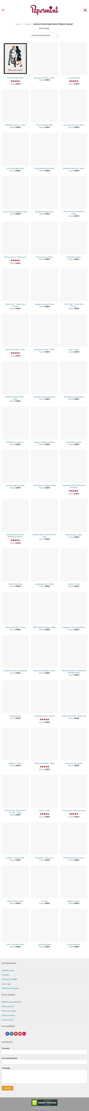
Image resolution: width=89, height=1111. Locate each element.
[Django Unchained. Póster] (44, 285)
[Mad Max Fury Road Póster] (73, 377)
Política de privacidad (10, 988)
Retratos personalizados (11, 1002)
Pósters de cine (8, 1006)
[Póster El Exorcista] (15, 564)
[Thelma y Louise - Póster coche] (15, 237)
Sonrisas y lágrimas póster (15, 485)
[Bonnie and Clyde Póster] (44, 192)
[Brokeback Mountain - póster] (73, 149)
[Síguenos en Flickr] (24, 1034)
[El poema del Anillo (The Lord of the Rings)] (73, 466)
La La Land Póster (74, 78)
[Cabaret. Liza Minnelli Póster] (44, 423)
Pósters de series (8, 1015)
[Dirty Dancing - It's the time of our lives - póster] (15, 791)
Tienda (27, 24)
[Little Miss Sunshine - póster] (15, 106)
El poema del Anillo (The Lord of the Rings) (73, 486)
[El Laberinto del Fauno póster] (73, 838)
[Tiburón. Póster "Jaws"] (15, 882)
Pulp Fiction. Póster (74, 257)
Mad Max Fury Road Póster (74, 397)
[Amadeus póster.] (15, 696)
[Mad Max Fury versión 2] (15, 423)
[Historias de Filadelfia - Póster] (44, 651)
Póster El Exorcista (15, 584)
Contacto (5, 975)
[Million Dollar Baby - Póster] (44, 744)
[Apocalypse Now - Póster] (44, 564)
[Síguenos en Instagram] (11, 1034)
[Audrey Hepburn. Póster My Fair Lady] (44, 515)
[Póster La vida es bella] (15, 58)
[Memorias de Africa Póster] (44, 149)
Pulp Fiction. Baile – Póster (15, 349)
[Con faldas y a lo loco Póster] (44, 696)
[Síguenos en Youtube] (20, 1034)
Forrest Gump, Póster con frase (74, 810)
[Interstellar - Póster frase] (44, 838)
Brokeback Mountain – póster (73, 168)
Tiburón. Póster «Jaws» (15, 901)
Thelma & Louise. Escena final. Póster (73, 212)
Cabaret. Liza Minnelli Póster (44, 442)
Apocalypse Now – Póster (44, 584)
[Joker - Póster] (73, 330)
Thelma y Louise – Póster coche (15, 257)
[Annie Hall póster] (44, 925)
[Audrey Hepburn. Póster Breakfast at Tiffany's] (15, 515)
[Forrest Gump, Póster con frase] (73, 791)
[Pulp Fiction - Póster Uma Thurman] (73, 285)
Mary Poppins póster (73, 442)
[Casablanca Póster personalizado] (15, 651)
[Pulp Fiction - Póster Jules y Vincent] (15, 285)
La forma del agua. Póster (15, 168)
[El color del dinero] (73, 925)
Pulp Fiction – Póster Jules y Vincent (15, 305)
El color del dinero (73, 944)
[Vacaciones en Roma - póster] (44, 58)
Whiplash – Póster (15, 763)
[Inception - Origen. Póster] (15, 838)
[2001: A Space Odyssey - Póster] (44, 608)
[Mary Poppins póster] (73, 423)
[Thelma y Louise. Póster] (44, 237)
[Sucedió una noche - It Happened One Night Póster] (73, 651)
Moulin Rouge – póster (74, 535)
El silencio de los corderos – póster (15, 398)
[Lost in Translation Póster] (15, 925)
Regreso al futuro (74, 901)
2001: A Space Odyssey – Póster (44, 627)
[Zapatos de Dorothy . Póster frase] (73, 696)
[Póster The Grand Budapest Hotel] (15, 192)
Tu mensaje (44, 1076)
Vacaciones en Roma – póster (44, 78)
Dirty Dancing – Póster (73, 763)
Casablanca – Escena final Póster (74, 627)
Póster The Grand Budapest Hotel (15, 212)
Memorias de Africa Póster (44, 168)
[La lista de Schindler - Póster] (15, 608)
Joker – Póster (74, 349)
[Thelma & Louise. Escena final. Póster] (73, 192)
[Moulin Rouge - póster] (73, 515)
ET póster (44, 901)
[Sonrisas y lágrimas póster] (15, 466)
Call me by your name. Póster (73, 125)
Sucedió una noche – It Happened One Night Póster (74, 671)
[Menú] (3, 10)
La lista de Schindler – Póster (15, 627)
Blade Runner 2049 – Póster (44, 349)
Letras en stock (8, 1020)
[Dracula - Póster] (73, 564)
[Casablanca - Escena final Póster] (73, 608)
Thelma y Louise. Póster (44, 257)
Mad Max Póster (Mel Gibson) (44, 397)
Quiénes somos (8, 970)
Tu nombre (44, 1051)
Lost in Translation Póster (15, 944)
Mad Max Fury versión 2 (15, 442)
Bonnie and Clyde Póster (44, 212)
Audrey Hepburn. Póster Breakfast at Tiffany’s (15, 535)
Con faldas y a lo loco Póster (44, 716)
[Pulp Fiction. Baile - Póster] (15, 330)
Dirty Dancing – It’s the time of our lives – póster (15, 811)
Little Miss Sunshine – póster (15, 125)
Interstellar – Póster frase (44, 858)
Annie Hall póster (44, 944)
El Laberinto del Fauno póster (73, 858)
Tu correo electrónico (44, 1061)
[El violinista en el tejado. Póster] (44, 466)
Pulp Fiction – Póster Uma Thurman (73, 305)
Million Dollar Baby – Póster (44, 763)
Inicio (19, 24)
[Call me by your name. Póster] (73, 106)
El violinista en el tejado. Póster (44, 485)
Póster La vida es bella (15, 78)
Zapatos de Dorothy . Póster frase (74, 716)
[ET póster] (44, 882)
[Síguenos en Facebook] (7, 1034)
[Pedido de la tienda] (44, 35)
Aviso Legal (6, 984)
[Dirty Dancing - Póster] (73, 744)
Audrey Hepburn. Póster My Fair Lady (44, 535)
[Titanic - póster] (44, 791)
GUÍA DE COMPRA (10, 979)
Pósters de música (9, 1011)
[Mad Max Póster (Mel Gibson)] (44, 377)
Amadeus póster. (15, 716)
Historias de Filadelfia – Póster (44, 671)
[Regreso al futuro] (73, 882)
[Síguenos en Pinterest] (16, 1034)
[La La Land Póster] (73, 58)
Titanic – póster (44, 810)
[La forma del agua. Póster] (15, 149)
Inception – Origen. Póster (15, 858)
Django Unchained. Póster (44, 304)
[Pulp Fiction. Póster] (73, 237)
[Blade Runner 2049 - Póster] (44, 330)
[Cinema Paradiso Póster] (44, 106)
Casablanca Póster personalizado (15, 671)
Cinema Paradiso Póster (44, 125)
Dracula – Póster (74, 584)
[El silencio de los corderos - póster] (15, 377)
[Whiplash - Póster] (15, 744)
